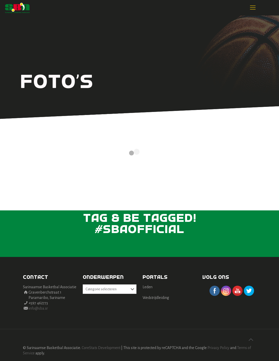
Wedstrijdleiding (156, 298)
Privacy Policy (218, 348)
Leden (147, 287)
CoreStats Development (101, 348)
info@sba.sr (38, 308)
